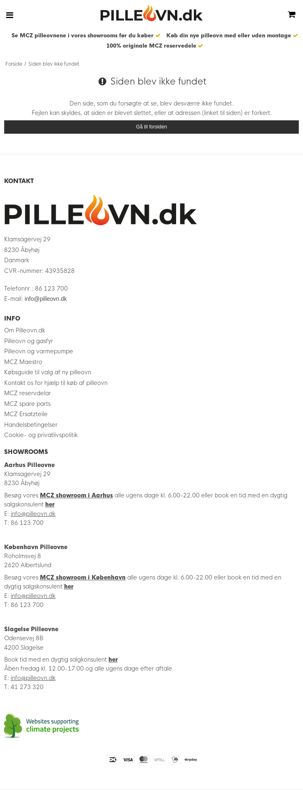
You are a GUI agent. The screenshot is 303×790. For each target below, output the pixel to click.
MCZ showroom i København (83, 577)
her (50, 504)
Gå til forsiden (151, 127)
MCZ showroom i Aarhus (76, 495)
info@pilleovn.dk (46, 298)
